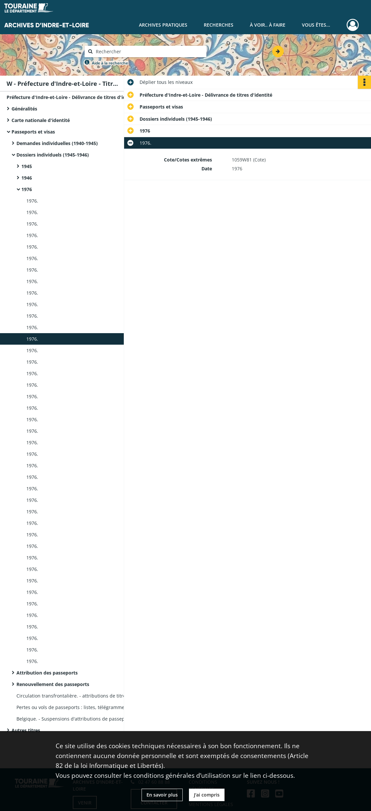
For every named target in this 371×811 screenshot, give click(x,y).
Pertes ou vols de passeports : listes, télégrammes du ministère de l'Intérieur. (82, 707)
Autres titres (26, 730)
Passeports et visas (33, 132)
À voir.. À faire (267, 25)
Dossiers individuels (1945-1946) (52, 155)
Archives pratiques (163, 25)
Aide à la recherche (110, 63)
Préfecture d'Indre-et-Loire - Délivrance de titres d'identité (72, 97)
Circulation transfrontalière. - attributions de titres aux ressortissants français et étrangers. (82, 696)
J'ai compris (207, 795)
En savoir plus (162, 795)
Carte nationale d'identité (41, 120)
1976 (26, 189)
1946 (26, 178)
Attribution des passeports (47, 673)
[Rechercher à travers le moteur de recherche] (149, 51)
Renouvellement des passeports (52, 684)
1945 (26, 166)
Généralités (24, 109)
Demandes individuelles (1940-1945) (57, 143)
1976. (32, 201)
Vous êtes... (316, 25)
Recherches (218, 25)
